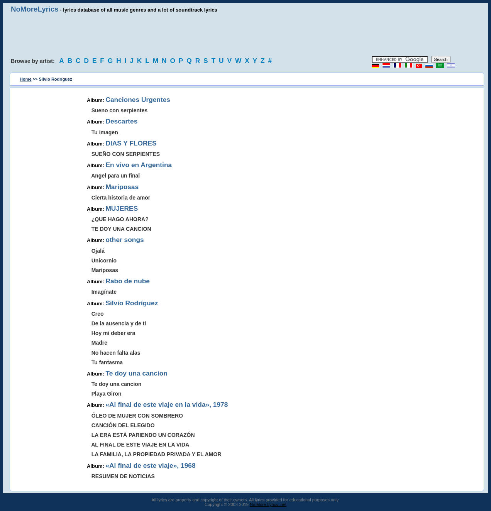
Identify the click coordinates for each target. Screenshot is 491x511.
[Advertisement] (245, 34)
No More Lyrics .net (268, 504)
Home (26, 79)
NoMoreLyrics (35, 9)
